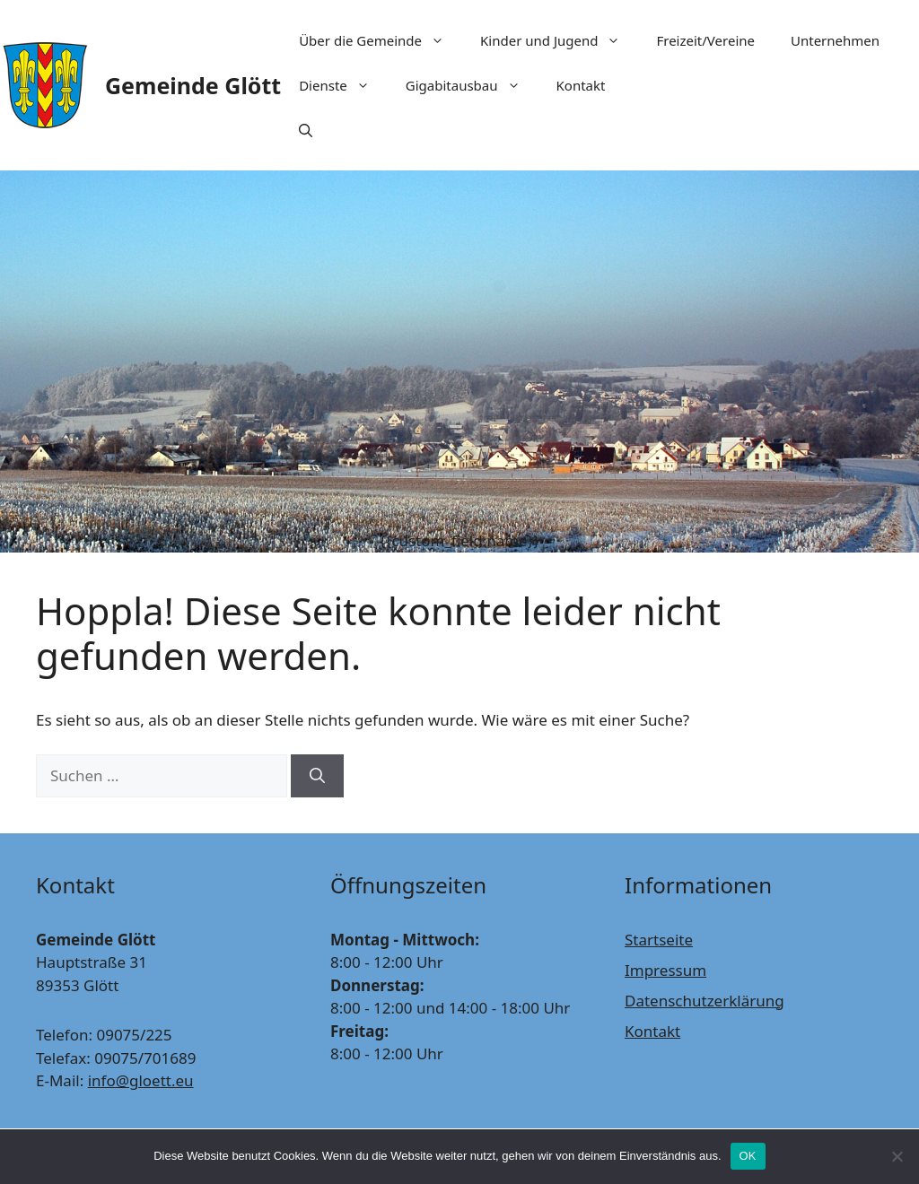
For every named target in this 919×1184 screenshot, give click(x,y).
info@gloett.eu (141, 1080)
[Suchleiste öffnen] (305, 130)
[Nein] (897, 1156)
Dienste (343, 85)
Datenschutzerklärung (704, 1000)
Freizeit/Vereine (705, 40)
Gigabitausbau (472, 85)
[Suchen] (317, 775)
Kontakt (581, 85)
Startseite (659, 939)
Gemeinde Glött (193, 85)
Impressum (665, 970)
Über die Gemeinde (380, 40)
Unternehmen (835, 40)
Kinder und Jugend (559, 40)
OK (748, 1155)
